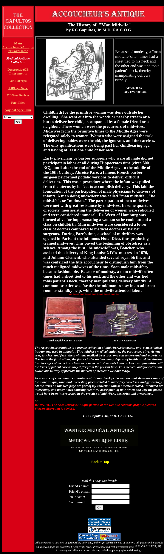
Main (18, 43)
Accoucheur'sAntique (18, 47)
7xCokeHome (18, 51)
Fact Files (18, 102)
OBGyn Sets (18, 88)
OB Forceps (18, 80)
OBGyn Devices (18, 95)
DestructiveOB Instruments (18, 71)
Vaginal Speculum (18, 110)
